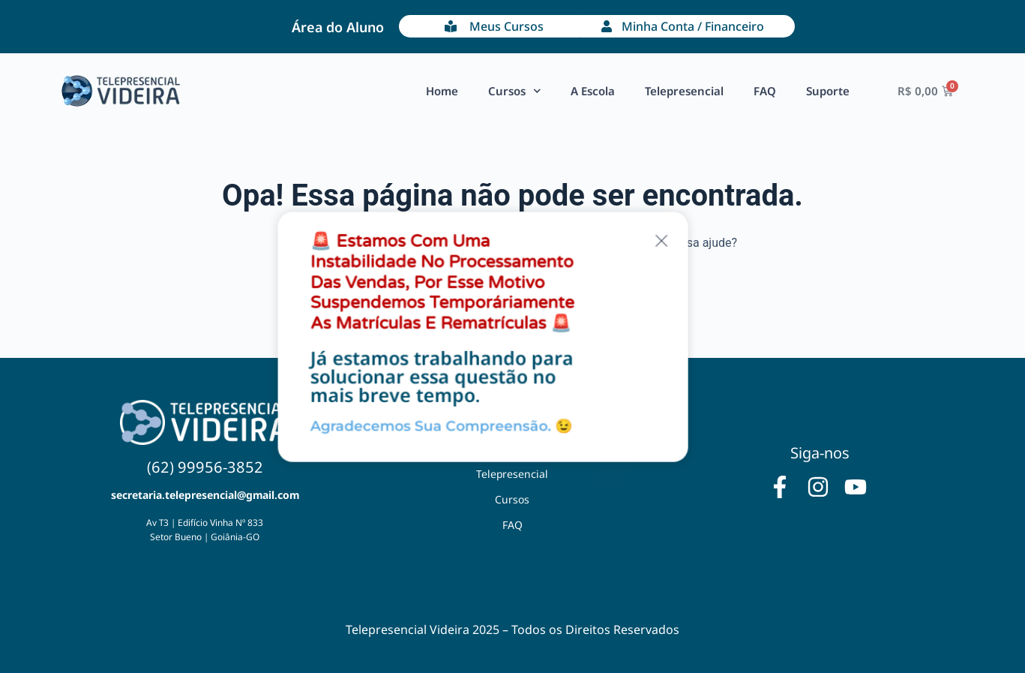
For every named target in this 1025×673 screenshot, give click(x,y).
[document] (512, 336)
